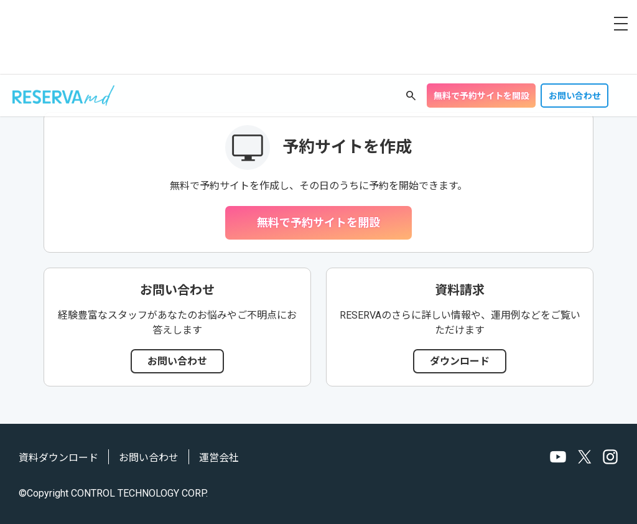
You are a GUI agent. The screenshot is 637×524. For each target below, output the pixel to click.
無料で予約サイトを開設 (481, 96)
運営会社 (219, 458)
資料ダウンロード (58, 458)
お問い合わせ (575, 96)
